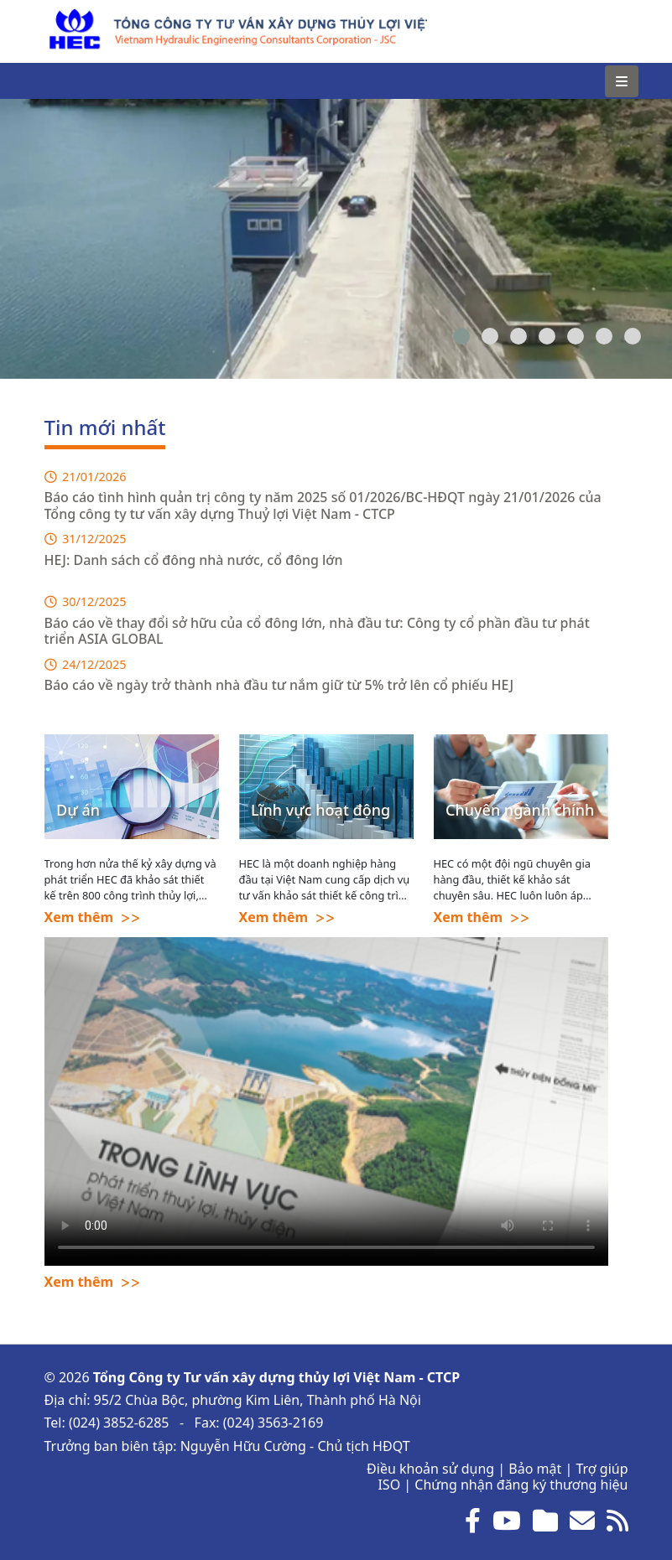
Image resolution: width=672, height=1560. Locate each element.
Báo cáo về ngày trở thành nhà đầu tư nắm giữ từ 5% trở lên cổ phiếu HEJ (279, 685)
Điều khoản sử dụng (430, 1468)
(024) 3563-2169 (273, 1422)
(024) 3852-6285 (119, 1422)
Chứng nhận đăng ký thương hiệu (521, 1484)
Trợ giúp (602, 1468)
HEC (57, 16)
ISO (389, 1484)
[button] (461, 336)
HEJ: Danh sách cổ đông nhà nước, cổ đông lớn (193, 560)
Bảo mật (534, 1468)
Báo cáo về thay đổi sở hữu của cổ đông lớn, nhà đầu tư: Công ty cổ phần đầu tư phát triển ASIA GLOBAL (317, 631)
